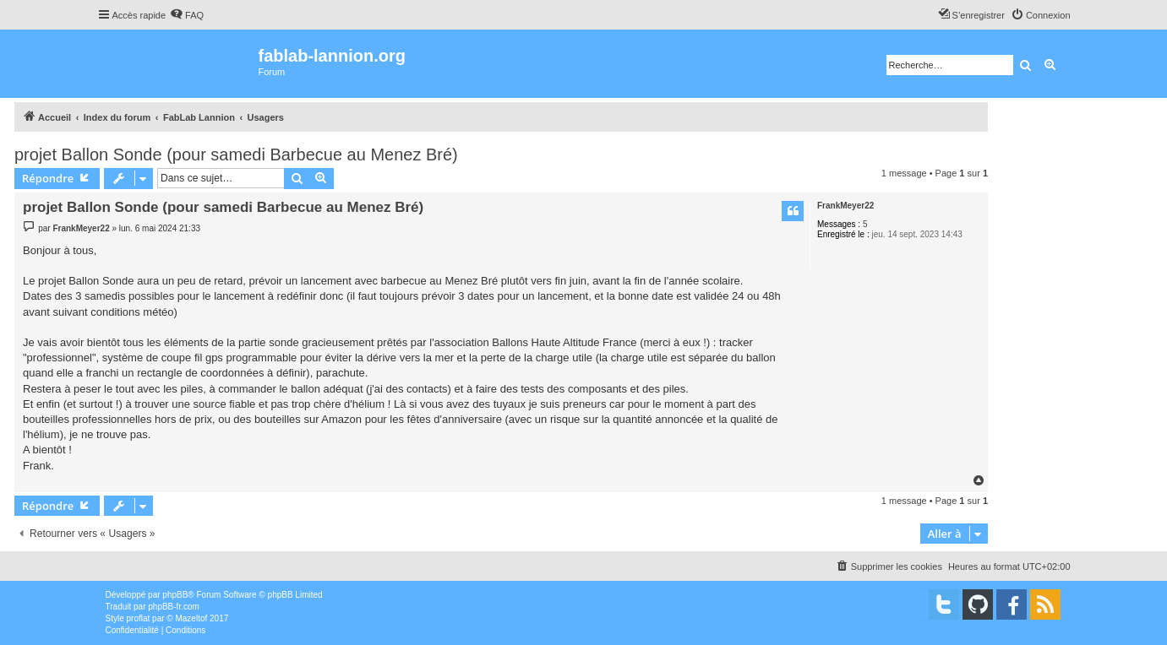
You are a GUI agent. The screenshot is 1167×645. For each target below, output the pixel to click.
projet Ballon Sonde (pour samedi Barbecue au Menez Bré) (236, 154)
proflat (138, 618)
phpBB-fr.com (173, 606)
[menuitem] (187, 15)
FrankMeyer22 (845, 205)
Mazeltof (191, 618)
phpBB (175, 594)
